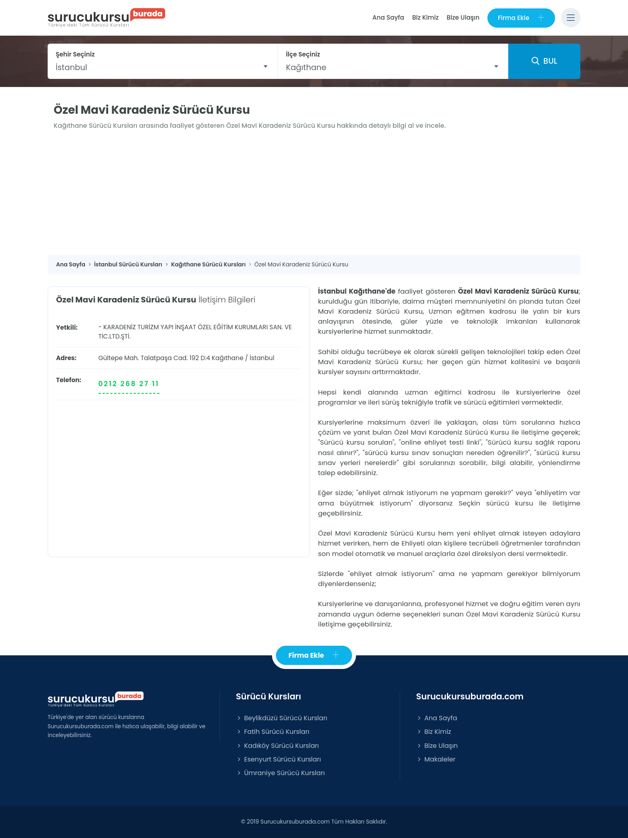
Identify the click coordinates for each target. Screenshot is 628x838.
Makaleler (435, 759)
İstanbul (262, 358)
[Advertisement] (314, 195)
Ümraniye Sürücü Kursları (280, 773)
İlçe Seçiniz (303, 54)
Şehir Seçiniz (75, 54)
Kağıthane (228, 358)
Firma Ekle (521, 18)
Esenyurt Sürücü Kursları (278, 759)
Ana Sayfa (388, 17)
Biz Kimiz (425, 17)
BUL (544, 61)
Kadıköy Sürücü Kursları (277, 745)
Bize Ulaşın (463, 17)
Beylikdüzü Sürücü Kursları (281, 718)
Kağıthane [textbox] (306, 67)
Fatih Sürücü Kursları (272, 732)
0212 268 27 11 (129, 384)
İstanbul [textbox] (71, 67)
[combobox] (163, 67)
